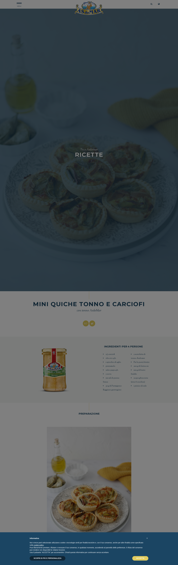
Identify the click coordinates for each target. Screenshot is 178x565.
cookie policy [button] (39, 545)
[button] (147, 538)
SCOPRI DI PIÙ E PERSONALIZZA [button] (47, 558)
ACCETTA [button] (140, 558)
